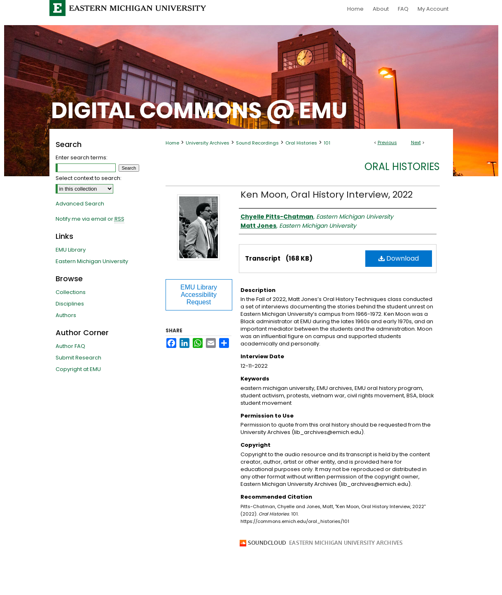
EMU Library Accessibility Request (198, 295)
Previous (387, 142)
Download (398, 258)
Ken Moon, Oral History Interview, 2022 (326, 194)
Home (172, 143)
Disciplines (70, 304)
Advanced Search (80, 204)
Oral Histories (301, 143)
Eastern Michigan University (92, 261)
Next (416, 142)
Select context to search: (88, 178)
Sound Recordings (257, 143)
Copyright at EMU (78, 369)
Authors (66, 315)
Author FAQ (70, 346)
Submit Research (78, 358)
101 (327, 143)
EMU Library (71, 250)
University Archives (207, 143)
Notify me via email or (90, 219)
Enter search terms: (81, 157)
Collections (71, 292)
